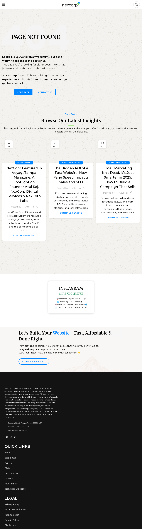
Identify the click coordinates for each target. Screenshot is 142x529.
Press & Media (24, 162)
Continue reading (24, 235)
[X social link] (7, 437)
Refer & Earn (11, 483)
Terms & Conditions (15, 509)
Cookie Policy (12, 520)
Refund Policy (12, 515)
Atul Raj (29, 206)
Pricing (9, 463)
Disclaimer (10, 525)
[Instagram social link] (11, 437)
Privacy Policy (12, 504)
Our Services (11, 473)
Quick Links (17, 446)
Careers (9, 478)
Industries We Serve (15, 488)
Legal (11, 498)
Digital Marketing (71, 162)
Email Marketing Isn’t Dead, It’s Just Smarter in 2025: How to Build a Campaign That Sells (117, 177)
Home (8, 452)
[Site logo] (71, 4)
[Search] (136, 5)
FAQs (7, 468)
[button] (71, 303)
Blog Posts (10, 457)
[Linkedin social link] (15, 437)
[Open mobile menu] (4, 5)
